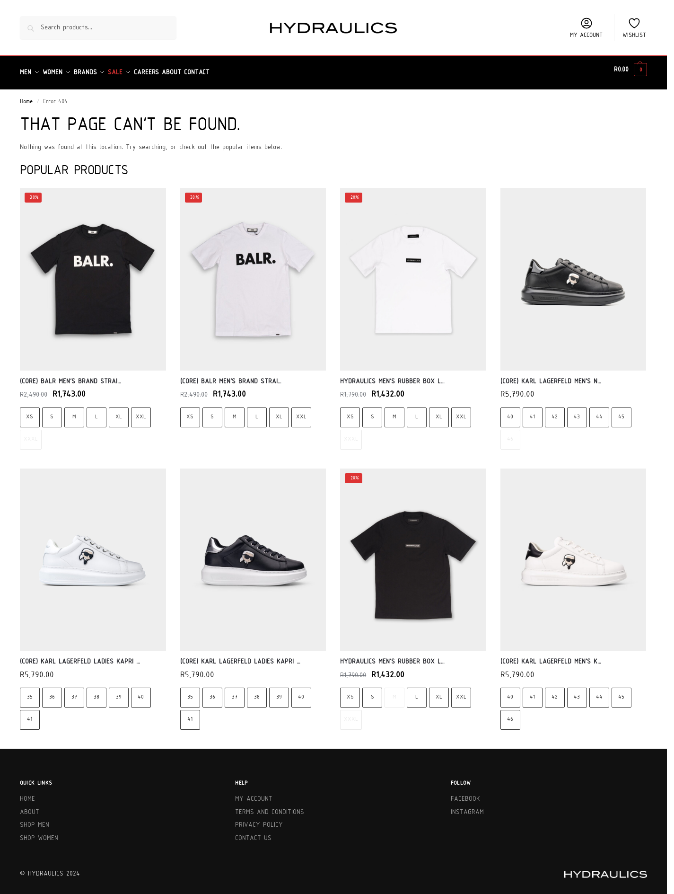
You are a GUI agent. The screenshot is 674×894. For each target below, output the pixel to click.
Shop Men (34, 820)
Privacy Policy (259, 820)
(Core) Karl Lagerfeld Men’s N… (550, 376)
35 (30, 692)
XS (29, 411)
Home (26, 96)
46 (510, 714)
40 (510, 411)
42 (554, 411)
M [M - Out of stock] (394, 692)
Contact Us (253, 833)
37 (74, 692)
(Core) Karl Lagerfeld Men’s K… (550, 657)
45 (621, 411)
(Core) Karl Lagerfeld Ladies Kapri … (80, 657)
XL (118, 411)
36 (52, 692)
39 (119, 692)
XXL (141, 411)
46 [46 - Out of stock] (510, 433)
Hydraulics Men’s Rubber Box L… (392, 376)
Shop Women (39, 833)
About (29, 807)
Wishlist (634, 27)
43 (577, 411)
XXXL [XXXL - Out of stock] (31, 433)
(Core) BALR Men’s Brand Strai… (70, 376)
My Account (253, 794)
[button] (630, 70)
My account (586, 27)
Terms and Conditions (269, 807)
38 (96, 692)
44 (599, 411)
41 (532, 411)
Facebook (465, 794)
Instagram (467, 807)
